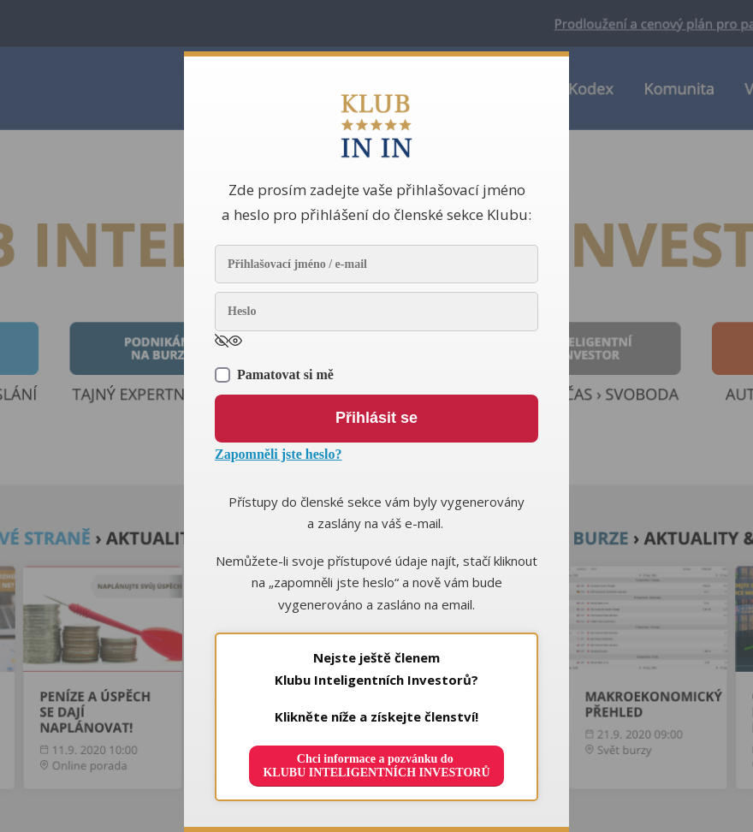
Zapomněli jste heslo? (278, 454)
